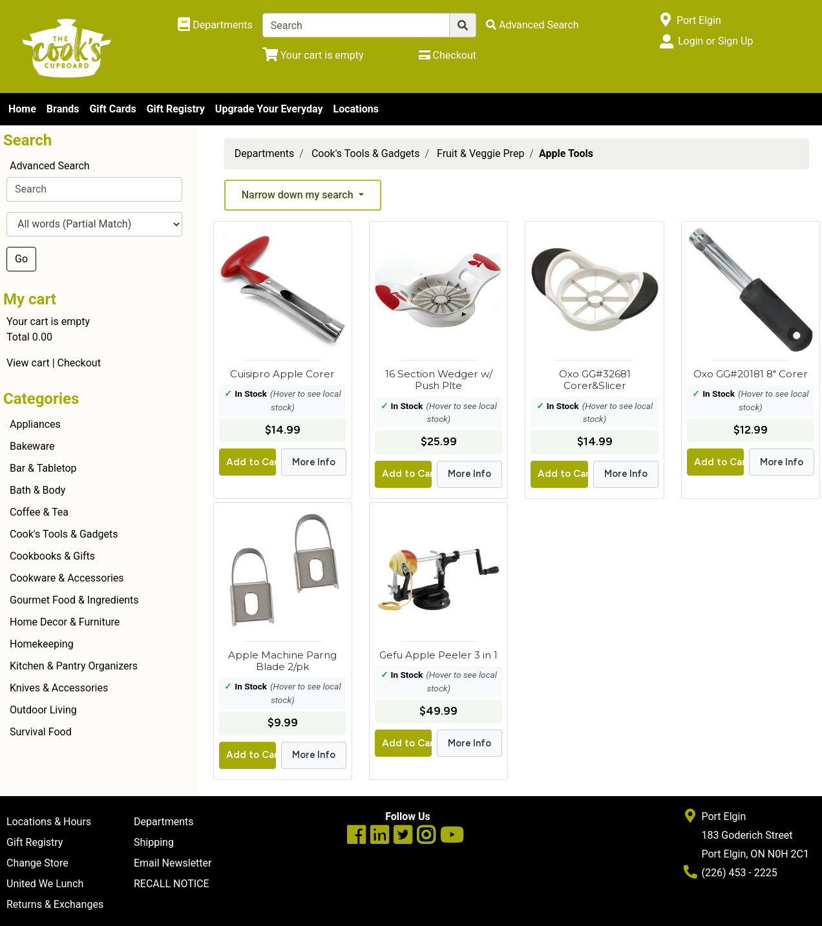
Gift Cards (112, 109)
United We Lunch (44, 884)
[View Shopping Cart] (313, 55)
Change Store (37, 863)
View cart (28, 363)
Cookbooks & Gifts (52, 556)
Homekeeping (42, 644)
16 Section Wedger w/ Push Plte (438, 380)
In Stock (251, 393)
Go (21, 259)
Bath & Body (37, 490)
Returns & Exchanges (54, 904)
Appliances (35, 424)
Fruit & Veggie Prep (480, 153)
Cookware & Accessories (67, 578)
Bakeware (32, 446)
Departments (265, 153)
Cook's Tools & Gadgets (64, 534)
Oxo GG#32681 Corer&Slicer (595, 380)
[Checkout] (447, 55)
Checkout (79, 363)
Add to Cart (251, 462)
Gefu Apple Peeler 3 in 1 (438, 655)
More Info (313, 462)
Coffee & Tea (39, 512)
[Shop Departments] (215, 25)
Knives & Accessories (59, 688)
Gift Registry (176, 109)
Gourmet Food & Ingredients (74, 600)
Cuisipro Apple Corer (282, 374)
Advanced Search (50, 166)
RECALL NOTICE (171, 884)
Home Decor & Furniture (65, 622)
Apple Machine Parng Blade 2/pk (282, 661)
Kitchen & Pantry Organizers (74, 666)
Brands (63, 109)
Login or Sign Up (715, 41)
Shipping (154, 842)
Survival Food (41, 732)
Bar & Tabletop (43, 468)
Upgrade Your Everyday (269, 109)
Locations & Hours (48, 822)
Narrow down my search (299, 195)
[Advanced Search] (532, 25)
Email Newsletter (173, 863)
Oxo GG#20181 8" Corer (750, 374)
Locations (355, 109)
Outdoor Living (43, 710)
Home (22, 109)
